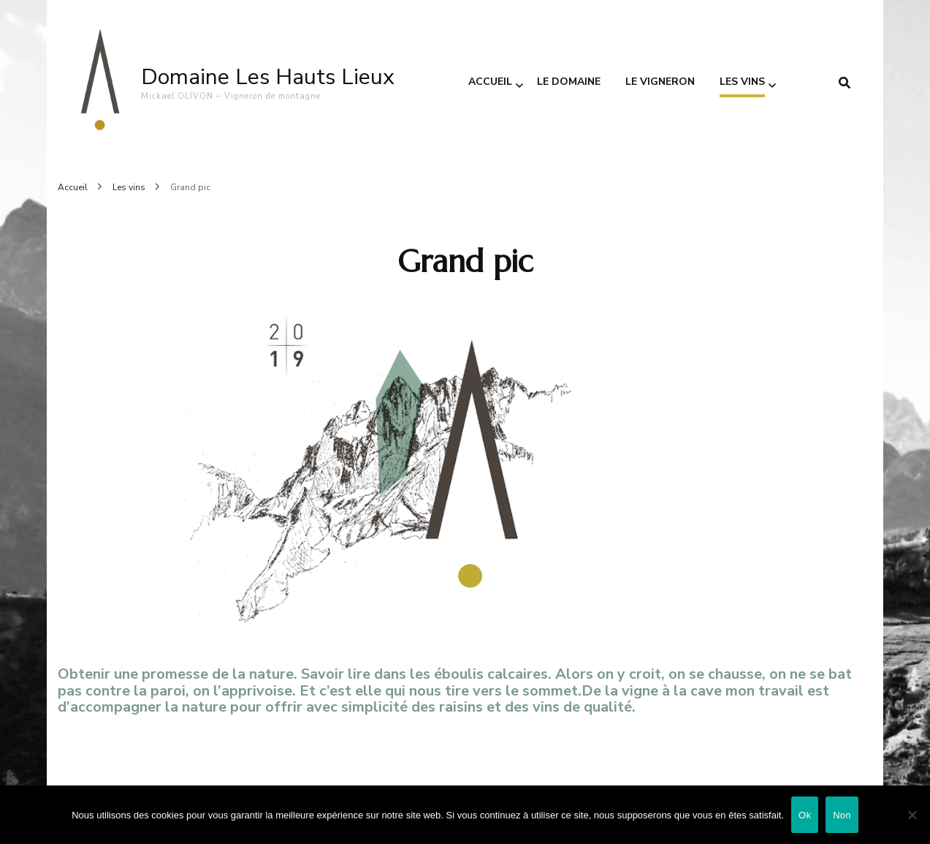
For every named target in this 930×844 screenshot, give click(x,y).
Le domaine (569, 81)
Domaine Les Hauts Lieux (268, 77)
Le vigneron (660, 81)
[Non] (911, 814)
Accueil (490, 81)
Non (842, 815)
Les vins (742, 81)
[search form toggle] (844, 83)
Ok (804, 815)
